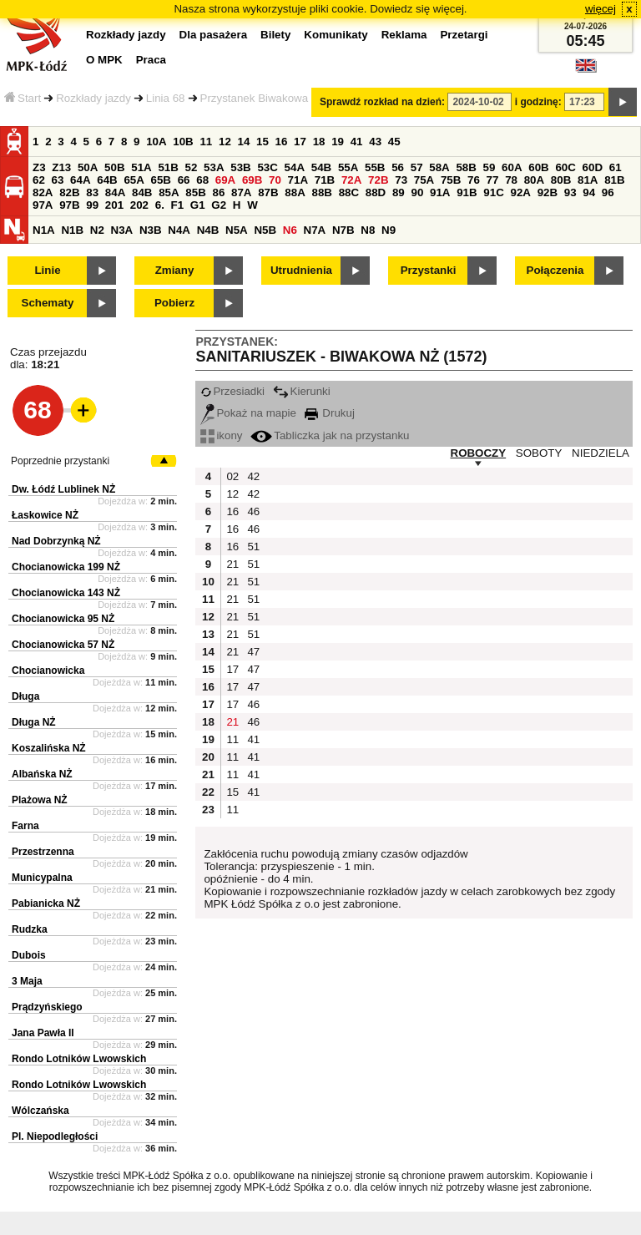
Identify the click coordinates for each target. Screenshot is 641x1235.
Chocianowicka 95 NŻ (63, 619)
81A (588, 180)
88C (349, 192)
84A (115, 192)
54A (295, 167)
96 (608, 192)
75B (451, 180)
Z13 (61, 167)
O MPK (104, 59)
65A (134, 180)
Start (22, 98)
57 (417, 167)
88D (376, 192)
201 (114, 205)
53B (240, 167)
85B (195, 192)
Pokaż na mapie (248, 413)
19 (337, 141)
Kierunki (302, 391)
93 (570, 192)
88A (295, 192)
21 (232, 564)
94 (589, 192)
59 (489, 167)
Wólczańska (40, 1110)
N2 (97, 230)
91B (467, 192)
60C (565, 167)
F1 (177, 205)
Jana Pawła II (43, 1033)
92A (520, 192)
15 (262, 141)
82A (43, 192)
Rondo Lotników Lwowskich (79, 1059)
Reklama (404, 34)
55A (348, 167)
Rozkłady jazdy (93, 98)
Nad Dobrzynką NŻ (56, 541)
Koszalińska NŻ (49, 748)
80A (534, 180)
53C (267, 167)
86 (218, 192)
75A (424, 180)
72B (378, 180)
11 (205, 141)
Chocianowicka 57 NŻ (63, 644)
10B (183, 141)
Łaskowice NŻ (45, 515)
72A (351, 180)
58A (439, 167)
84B (142, 192)
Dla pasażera (213, 34)
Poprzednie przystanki (60, 461)
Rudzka (30, 929)
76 (473, 180)
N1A (44, 230)
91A (440, 192)
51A (141, 167)
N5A (236, 230)
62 (39, 180)
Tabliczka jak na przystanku (329, 435)
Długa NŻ (34, 722)
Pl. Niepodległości (55, 1136)
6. (159, 205)
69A (225, 180)
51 (253, 546)
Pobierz (174, 302)
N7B (343, 230)
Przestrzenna (43, 852)
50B (114, 167)
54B (321, 167)
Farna (25, 826)
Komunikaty (335, 34)
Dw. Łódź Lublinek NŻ (63, 489)
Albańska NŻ (42, 774)
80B (561, 180)
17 (300, 141)
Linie (47, 270)
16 (281, 141)
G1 (197, 205)
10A (156, 141)
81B (614, 180)
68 (202, 180)
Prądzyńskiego (47, 1007)
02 (232, 476)
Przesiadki (232, 391)
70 (275, 180)
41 (357, 141)
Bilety (275, 34)
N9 (388, 230)
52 (191, 167)
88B (321, 192)
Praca (151, 59)
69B (252, 180)
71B (325, 180)
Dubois (29, 955)
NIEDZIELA (600, 453)
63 (58, 180)
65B (161, 180)
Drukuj (330, 413)
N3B (150, 230)
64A (80, 180)
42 (253, 476)
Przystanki (429, 270)
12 (225, 141)
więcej (600, 9)
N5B (265, 230)
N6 (290, 230)
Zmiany (174, 270)
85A (169, 192)
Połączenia (555, 270)
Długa (25, 696)
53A (214, 167)
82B (69, 192)
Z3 (39, 167)
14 (244, 141)
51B (168, 167)
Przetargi (463, 34)
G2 (218, 205)
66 (184, 180)
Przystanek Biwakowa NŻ (263, 98)
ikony (221, 435)
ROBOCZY (479, 453)
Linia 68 (165, 98)
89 (398, 192)
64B (107, 180)
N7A (315, 230)
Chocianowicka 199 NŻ (66, 567)
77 (493, 180)
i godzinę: (538, 102)
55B (375, 167)
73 (401, 180)
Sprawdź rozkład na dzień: (382, 102)
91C (493, 192)
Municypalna (42, 877)
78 (511, 180)
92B (548, 192)
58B (466, 167)
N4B (208, 230)
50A (88, 167)
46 (253, 511)
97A (43, 205)
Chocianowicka (48, 670)
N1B (72, 230)
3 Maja (27, 981)
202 (139, 205)
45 (394, 141)
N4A (179, 230)
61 (615, 167)
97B (69, 205)
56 (397, 167)
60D (593, 167)
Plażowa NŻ (40, 800)
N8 (368, 230)
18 (319, 141)
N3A (122, 230)
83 (92, 192)
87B (268, 192)
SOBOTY (539, 453)
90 (417, 192)
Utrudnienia (301, 270)
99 (92, 205)
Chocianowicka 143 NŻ (66, 593)
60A (512, 167)
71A (298, 180)
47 (253, 651)
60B (538, 167)
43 (375, 141)
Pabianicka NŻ (46, 903)
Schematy (48, 302)
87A (241, 192)
